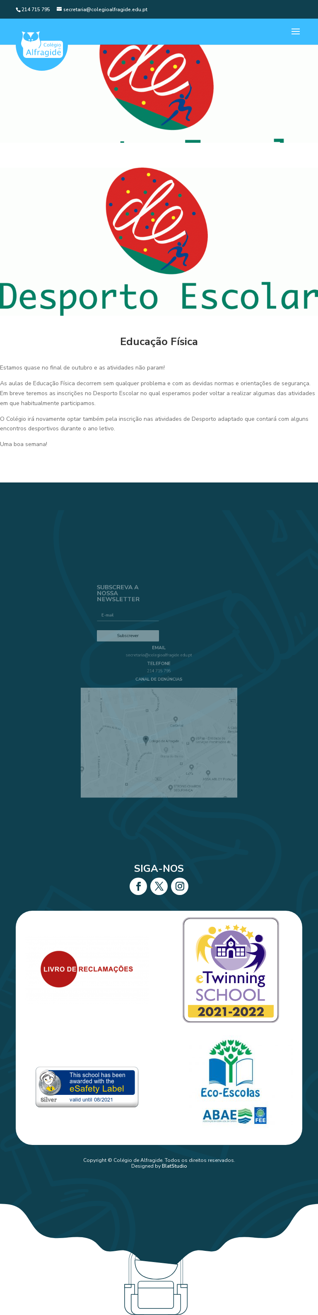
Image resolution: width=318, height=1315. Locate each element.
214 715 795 (159, 674)
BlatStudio (174, 1166)
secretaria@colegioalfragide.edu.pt (159, 662)
